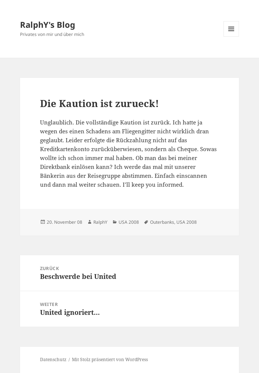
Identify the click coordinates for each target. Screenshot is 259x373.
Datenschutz (53, 359)
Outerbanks (162, 222)
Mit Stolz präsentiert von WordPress (110, 359)
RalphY (100, 222)
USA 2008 (129, 222)
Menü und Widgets (231, 36)
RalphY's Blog (47, 24)
